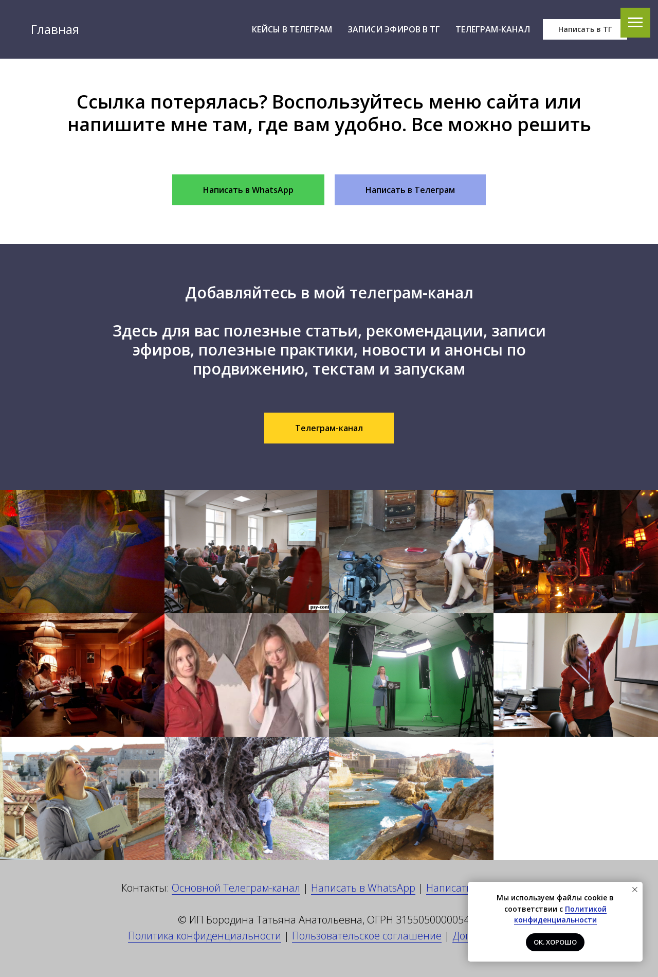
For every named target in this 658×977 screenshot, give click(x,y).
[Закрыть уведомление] (635, 889)
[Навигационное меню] (635, 22)
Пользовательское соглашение (367, 936)
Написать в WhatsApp (363, 888)
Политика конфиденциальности (204, 936)
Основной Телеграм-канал (236, 888)
